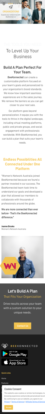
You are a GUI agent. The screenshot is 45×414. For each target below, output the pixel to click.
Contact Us (22, 326)
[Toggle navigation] (40, 3)
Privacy (7, 402)
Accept (8, 407)
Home (3, 378)
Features (4, 383)
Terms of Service (17, 402)
